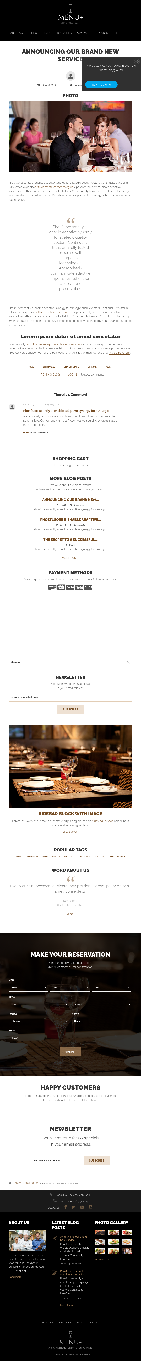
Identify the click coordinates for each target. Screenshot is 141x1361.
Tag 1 (32, 367)
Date (12, 979)
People (14, 1013)
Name (76, 1013)
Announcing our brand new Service (73, 1238)
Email (13, 1030)
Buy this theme (101, 84)
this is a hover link (119, 352)
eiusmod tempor (102, 821)
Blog (118, 33)
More (70, 914)
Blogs (18, 1183)
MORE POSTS (70, 557)
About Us (16, 33)
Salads (45, 856)
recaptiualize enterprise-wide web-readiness (54, 344)
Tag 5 (108, 367)
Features (102, 33)
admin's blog (50, 374)
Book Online (65, 33)
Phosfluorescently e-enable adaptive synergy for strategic (66, 411)
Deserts (20, 856)
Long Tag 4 (93, 367)
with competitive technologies (54, 187)
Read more (15, 1276)
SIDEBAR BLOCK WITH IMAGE (70, 813)
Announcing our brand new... (70, 500)
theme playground (111, 70)
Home (10, 1183)
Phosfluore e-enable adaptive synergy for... (73, 1273)
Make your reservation (70, 954)
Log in (72, 374)
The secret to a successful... (70, 540)
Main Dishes (32, 856)
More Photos (102, 1259)
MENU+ (70, 17)
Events (48, 33)
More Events (67, 1305)
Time (12, 996)
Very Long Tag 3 (71, 367)
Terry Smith (71, 900)
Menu (33, 33)
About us (47, 1322)
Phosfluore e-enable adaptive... (70, 520)
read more (71, 832)
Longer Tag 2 (49, 367)
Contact (83, 33)
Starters (56, 856)
